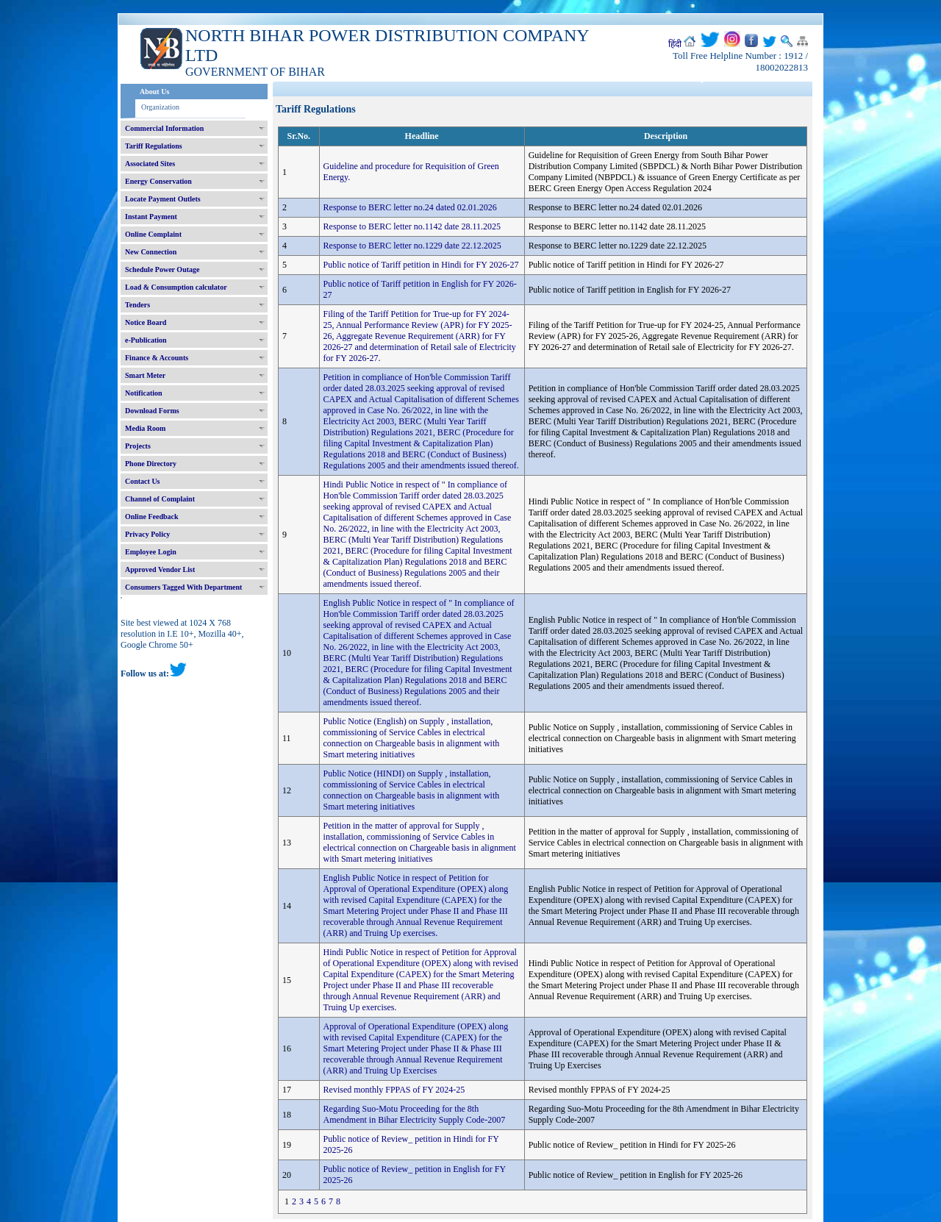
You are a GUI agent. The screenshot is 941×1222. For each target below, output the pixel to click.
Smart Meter (145, 375)
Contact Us (142, 481)
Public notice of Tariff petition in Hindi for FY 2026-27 (421, 265)
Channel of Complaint (160, 499)
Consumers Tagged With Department (183, 587)
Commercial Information (164, 128)
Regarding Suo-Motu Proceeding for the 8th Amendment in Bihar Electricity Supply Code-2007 (414, 1114)
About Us (154, 91)
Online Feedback (152, 516)
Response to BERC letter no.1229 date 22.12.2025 (412, 245)
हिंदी (674, 44)
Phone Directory (150, 464)
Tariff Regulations (153, 146)
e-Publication (146, 340)
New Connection (150, 252)
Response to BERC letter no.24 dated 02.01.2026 (410, 207)
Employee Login (150, 552)
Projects (138, 446)
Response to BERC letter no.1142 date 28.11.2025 (412, 226)
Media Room (145, 428)
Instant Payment (151, 216)
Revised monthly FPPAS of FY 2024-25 (394, 1090)
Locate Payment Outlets (163, 199)
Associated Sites (150, 164)
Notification (143, 393)
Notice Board (145, 322)
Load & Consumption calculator (176, 287)
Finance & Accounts (156, 358)
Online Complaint (153, 234)
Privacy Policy (147, 534)
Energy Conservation (158, 181)
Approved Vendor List (160, 569)
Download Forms (152, 411)
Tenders (137, 305)
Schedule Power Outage (162, 269)
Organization (160, 107)
